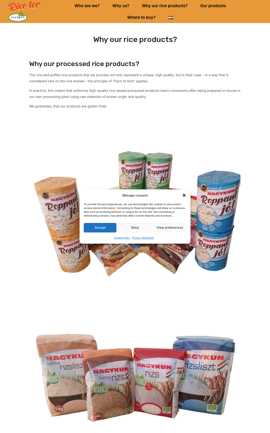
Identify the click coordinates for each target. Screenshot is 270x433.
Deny (135, 227)
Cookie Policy (122, 237)
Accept (100, 227)
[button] (184, 195)
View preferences (170, 227)
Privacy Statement (143, 237)
